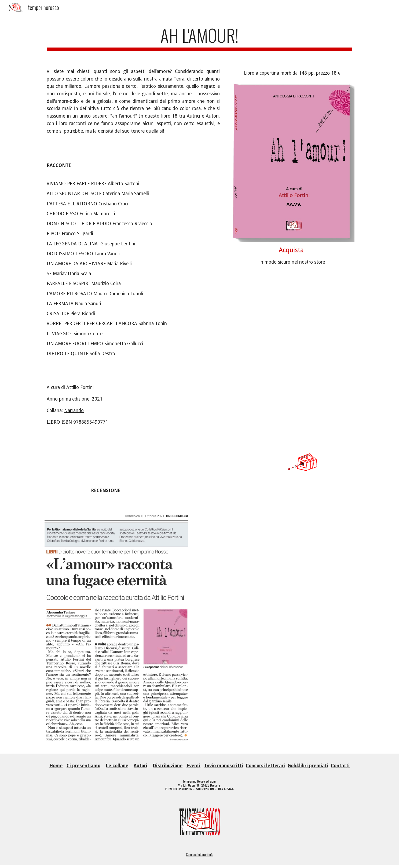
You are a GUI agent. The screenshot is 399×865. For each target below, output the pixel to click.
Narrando (74, 410)
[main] (199, 38)
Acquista (291, 250)
